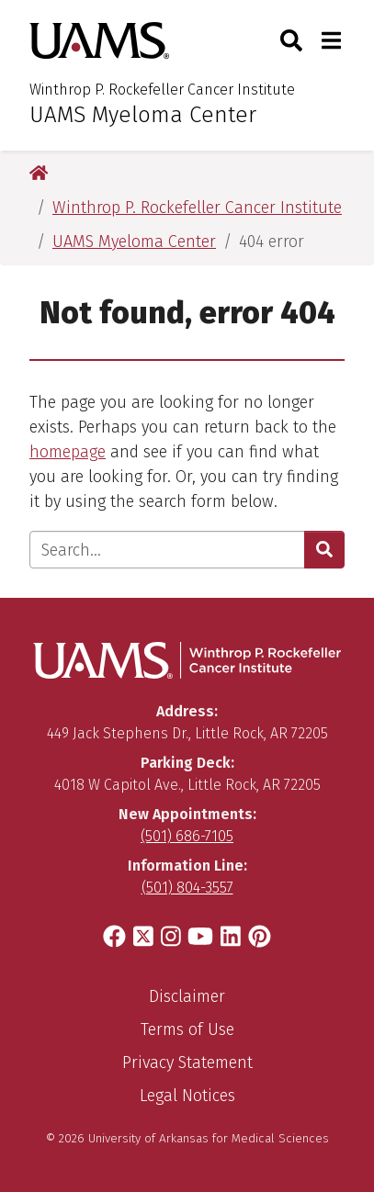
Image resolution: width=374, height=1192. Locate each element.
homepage (67, 452)
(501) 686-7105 (187, 836)
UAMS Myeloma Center (142, 115)
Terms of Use (187, 1029)
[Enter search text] (167, 549)
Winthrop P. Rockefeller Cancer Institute (162, 89)
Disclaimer (187, 996)
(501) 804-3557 (187, 887)
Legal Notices (187, 1095)
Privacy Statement (187, 1062)
